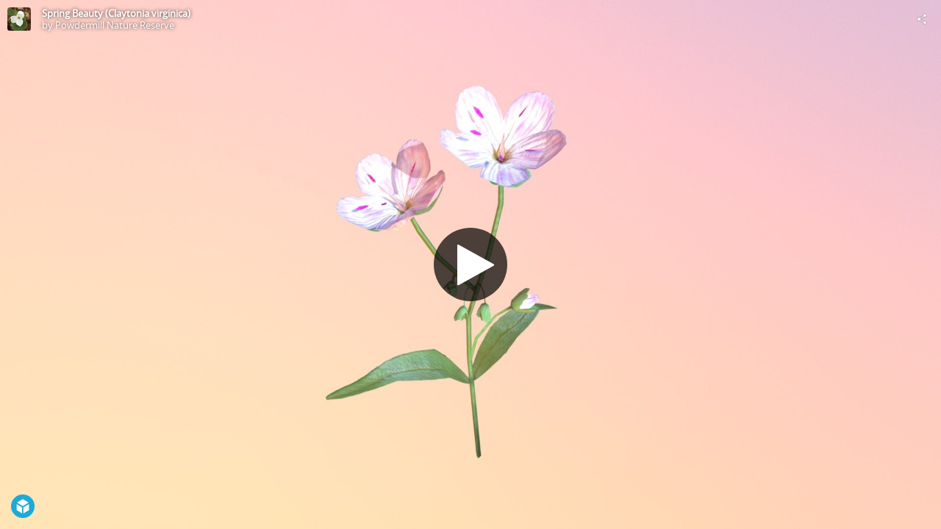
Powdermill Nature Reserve (114, 25)
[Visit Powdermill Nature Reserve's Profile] (19, 19)
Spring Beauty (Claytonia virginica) (116, 13)
